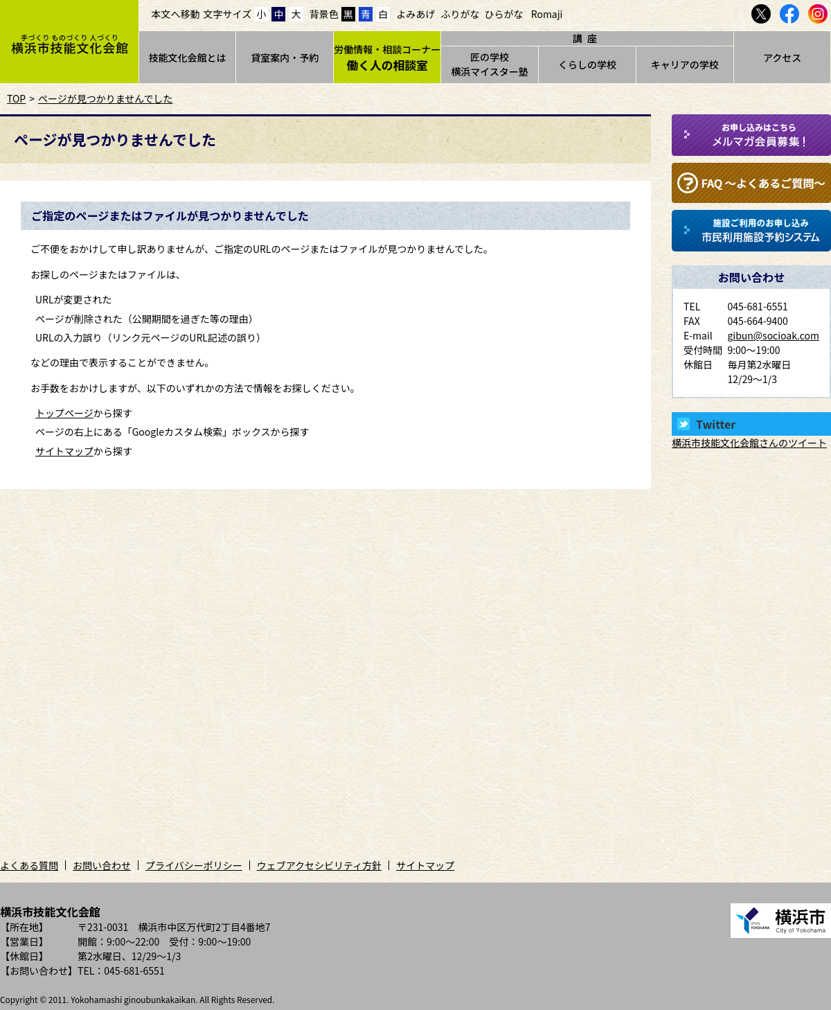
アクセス (782, 57)
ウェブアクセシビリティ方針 (319, 865)
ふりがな (459, 14)
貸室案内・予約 (285, 57)
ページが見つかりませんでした (105, 98)
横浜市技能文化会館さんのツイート (749, 443)
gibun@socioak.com (773, 335)
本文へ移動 (176, 14)
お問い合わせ (102, 865)
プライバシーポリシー (193, 865)
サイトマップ (64, 451)
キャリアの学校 (685, 64)
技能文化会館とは (187, 57)
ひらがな (504, 14)
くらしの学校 (587, 64)
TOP (16, 98)
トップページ (64, 413)
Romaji (547, 14)
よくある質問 (29, 865)
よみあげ (415, 14)
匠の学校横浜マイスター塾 (489, 64)
